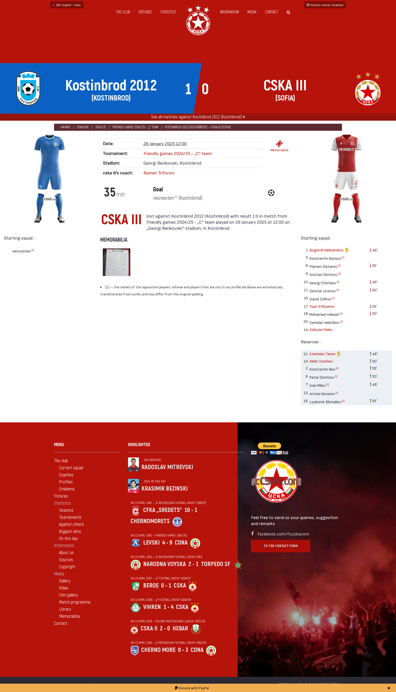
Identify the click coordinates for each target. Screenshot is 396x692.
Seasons (83, 127)
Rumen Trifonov (159, 172)
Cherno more (158, 650)
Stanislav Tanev (325, 354)
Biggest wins (70, 531)
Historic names (325, 5)
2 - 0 (165, 628)
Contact (271, 12)
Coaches (66, 475)
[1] (32, 249)
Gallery (64, 581)
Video (63, 588)
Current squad (71, 468)
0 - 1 (166, 585)
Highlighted (139, 445)
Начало (65, 127)
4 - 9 (167, 542)
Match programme (74, 602)
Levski (151, 542)
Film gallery (68, 595)
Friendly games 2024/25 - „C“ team (135, 127)
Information (229, 12)
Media (251, 12)
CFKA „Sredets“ (162, 510)
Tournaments (70, 517)
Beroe (151, 585)
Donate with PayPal (192, 688)
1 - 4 (168, 607)
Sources (66, 560)
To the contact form (281, 546)
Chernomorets (150, 521)
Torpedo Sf (215, 564)
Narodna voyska (164, 564)
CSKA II (149, 628)
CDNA (181, 542)
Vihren (152, 607)
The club (123, 12)
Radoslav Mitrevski (167, 467)
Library (65, 609)
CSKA (180, 585)
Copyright (67, 567)
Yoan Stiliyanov (322, 306)
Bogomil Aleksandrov (329, 250)
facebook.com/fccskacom (283, 533)
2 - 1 (193, 564)
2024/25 (100, 127)
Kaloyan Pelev (321, 329)
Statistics (168, 12)
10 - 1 (190, 510)
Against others (71, 524)
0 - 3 (183, 650)
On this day (68, 539)
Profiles (66, 482)
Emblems (67, 489)
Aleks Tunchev (321, 360)
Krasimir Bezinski (164, 488)
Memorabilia (279, 146)
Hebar (180, 628)
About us (66, 553)
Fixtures (145, 12)
